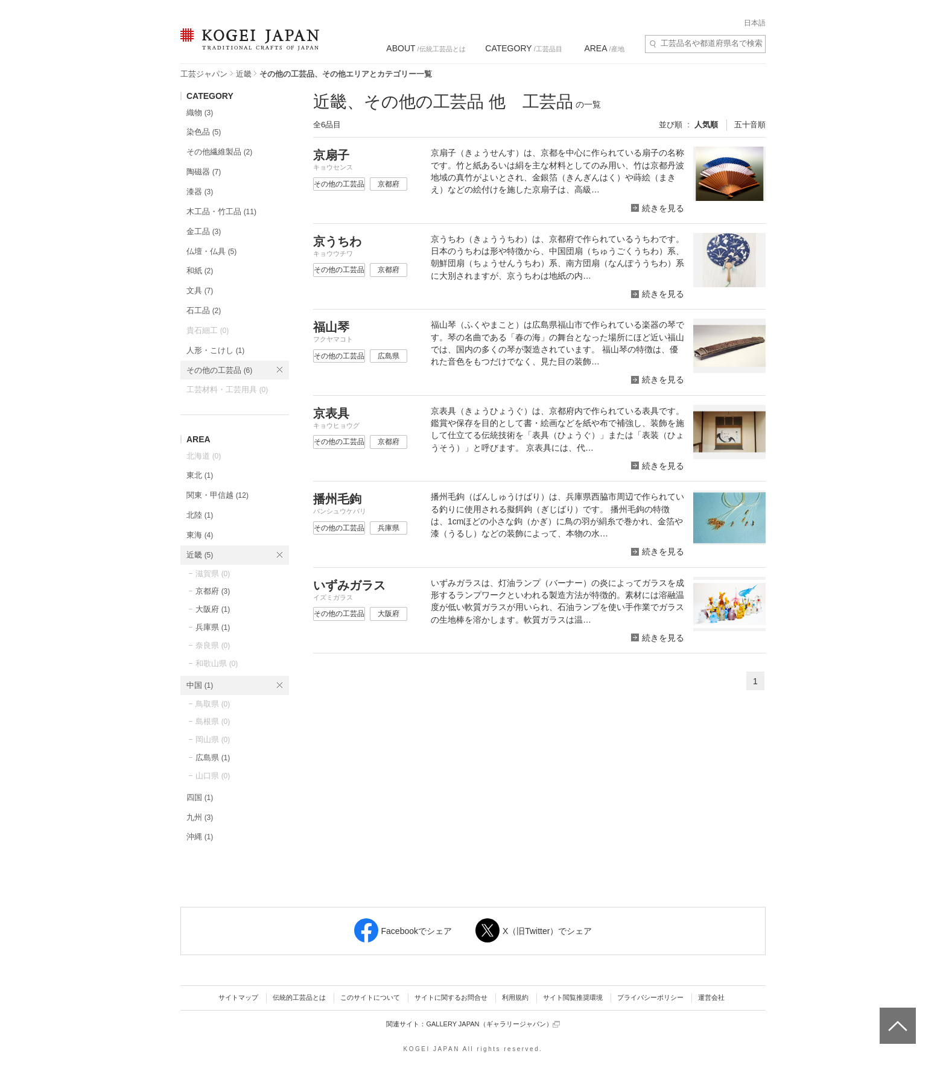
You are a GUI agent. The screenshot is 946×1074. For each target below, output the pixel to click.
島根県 (212, 721)
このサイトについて (370, 997)
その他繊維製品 (219, 151)
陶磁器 (203, 171)
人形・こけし (215, 350)
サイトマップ (238, 997)
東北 (199, 475)
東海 (199, 534)
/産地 (604, 48)
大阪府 (212, 609)
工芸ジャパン (203, 73)
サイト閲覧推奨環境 (573, 997)
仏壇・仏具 (211, 251)
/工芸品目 (523, 48)
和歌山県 (216, 663)
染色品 (203, 131)
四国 (199, 797)
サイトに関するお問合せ (450, 997)
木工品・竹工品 (221, 211)
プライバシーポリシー (650, 997)
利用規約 (515, 997)
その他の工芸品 (219, 370)
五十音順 (750, 124)
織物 (199, 112)
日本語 (755, 23)
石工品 (203, 310)
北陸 (199, 515)
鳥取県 (212, 703)
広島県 (212, 757)
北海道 (203, 455)
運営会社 (711, 997)
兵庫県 (212, 627)
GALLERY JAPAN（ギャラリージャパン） (492, 1024)
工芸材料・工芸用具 (227, 389)
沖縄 (199, 836)
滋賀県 (212, 573)
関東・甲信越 (217, 495)
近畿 (244, 73)
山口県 (212, 775)
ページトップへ (896, 1016)
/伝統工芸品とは (425, 48)
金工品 (203, 231)
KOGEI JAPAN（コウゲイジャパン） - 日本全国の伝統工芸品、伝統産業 (247, 47)
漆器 (199, 191)
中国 (199, 685)
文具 (199, 290)
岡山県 (212, 739)
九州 (199, 817)
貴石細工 (207, 330)
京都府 (212, 591)
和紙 (199, 270)
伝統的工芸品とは (299, 997)
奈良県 (212, 645)
